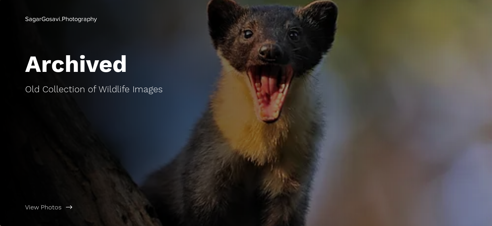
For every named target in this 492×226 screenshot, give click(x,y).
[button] (61, 18)
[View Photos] (123, 207)
